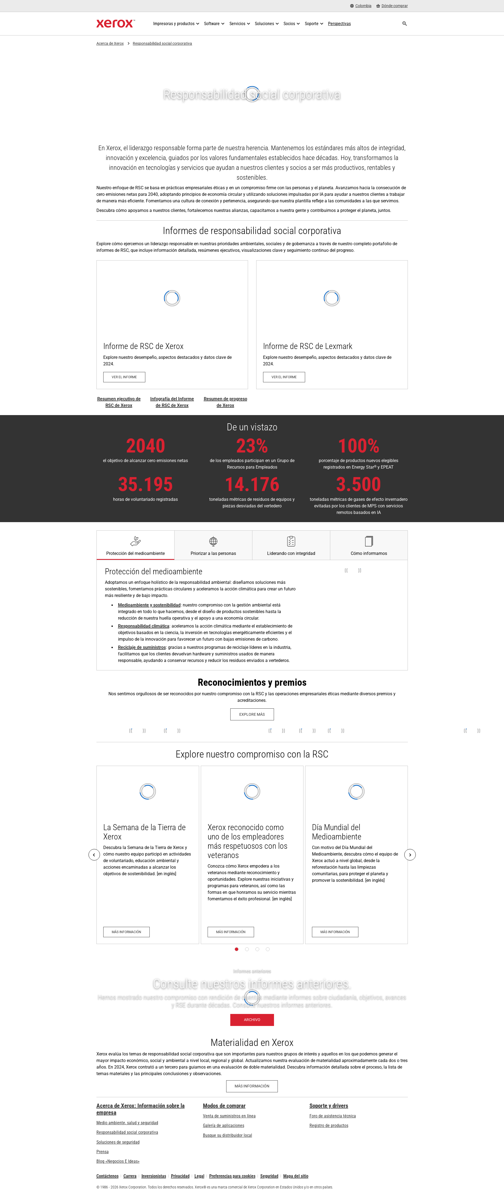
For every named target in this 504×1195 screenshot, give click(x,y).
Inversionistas (154, 1176)
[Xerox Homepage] (115, 24)
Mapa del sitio (295, 1176)
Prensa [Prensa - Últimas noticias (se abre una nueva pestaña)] (102, 1151)
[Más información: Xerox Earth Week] (148, 855)
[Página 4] (268, 949)
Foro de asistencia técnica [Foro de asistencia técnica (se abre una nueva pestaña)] (333, 1116)
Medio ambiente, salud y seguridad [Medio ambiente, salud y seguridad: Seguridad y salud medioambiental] (127, 1122)
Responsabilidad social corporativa (162, 43)
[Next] (410, 855)
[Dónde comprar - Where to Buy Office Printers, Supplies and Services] (392, 6)
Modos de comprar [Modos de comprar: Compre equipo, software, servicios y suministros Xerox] (224, 1105)
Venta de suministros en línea (229, 1116)
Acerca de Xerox (110, 43)
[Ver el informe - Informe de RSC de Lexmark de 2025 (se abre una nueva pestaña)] (332, 325)
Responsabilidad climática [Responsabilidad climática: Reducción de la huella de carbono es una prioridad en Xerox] (143, 626)
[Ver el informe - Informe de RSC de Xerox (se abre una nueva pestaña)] (172, 325)
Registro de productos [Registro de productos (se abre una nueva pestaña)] (329, 1125)
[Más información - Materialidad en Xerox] (252, 1086)
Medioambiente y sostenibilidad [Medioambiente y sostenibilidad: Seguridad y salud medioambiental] (149, 605)
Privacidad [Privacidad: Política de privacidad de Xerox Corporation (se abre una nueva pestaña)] (180, 1176)
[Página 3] (257, 949)
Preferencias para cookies (232, 1176)
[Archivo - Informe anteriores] (252, 997)
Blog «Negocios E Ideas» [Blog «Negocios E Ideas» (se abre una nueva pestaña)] (118, 1161)
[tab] (135, 545)
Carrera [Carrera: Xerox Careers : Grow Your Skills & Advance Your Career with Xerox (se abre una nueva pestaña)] (130, 1176)
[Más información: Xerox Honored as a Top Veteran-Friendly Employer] (252, 855)
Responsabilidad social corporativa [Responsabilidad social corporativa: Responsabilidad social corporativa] (127, 1132)
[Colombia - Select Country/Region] (361, 6)
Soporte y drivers (329, 1105)
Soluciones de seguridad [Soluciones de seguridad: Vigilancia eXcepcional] (118, 1142)
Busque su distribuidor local (227, 1135)
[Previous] (94, 855)
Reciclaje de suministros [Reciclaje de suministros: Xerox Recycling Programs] (142, 647)
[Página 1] (236, 949)
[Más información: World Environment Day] (356, 855)
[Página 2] (247, 949)
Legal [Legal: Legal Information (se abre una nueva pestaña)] (199, 1176)
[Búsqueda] (405, 24)
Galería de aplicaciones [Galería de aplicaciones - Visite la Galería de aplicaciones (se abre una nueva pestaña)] (223, 1125)
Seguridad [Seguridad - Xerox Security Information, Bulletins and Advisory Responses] (269, 1176)
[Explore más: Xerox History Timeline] (252, 714)
